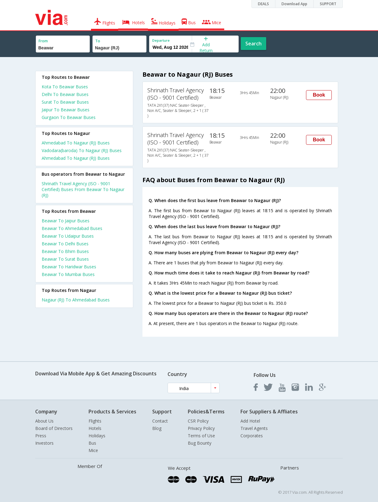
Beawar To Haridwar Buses (69, 267)
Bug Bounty (199, 443)
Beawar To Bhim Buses (65, 251)
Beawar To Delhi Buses (65, 244)
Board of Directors (54, 428)
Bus (92, 443)
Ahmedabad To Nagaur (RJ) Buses (76, 143)
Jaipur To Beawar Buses (65, 110)
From (43, 41)
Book (319, 95)
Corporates (251, 436)
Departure (161, 40)
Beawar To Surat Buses (65, 259)
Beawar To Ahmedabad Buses (72, 228)
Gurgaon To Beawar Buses (69, 117)
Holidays (97, 436)
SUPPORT (328, 3)
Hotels (95, 428)
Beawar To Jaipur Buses (65, 221)
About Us (44, 421)
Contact (160, 421)
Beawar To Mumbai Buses (68, 274)
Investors (44, 443)
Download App (294, 3)
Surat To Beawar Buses (65, 102)
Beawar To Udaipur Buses (68, 236)
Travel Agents (254, 428)
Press (40, 436)
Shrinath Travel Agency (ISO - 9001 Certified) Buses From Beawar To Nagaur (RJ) (83, 189)
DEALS (263, 3)
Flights (95, 421)
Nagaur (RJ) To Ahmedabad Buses (76, 300)
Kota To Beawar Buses (65, 87)
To (97, 41)
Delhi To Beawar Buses (65, 94)
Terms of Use (201, 436)
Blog (156, 428)
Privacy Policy (201, 428)
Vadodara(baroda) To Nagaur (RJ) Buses (82, 150)
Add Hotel (250, 421)
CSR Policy (198, 421)
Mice (93, 450)
